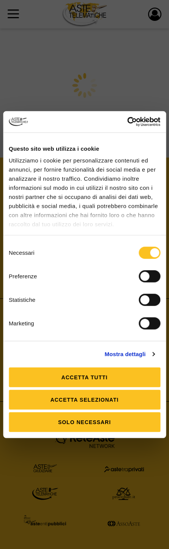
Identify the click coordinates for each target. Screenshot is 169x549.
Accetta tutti (85, 377)
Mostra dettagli (124, 354)
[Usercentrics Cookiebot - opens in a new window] (127, 122)
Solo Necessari (84, 422)
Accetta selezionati (85, 399)
